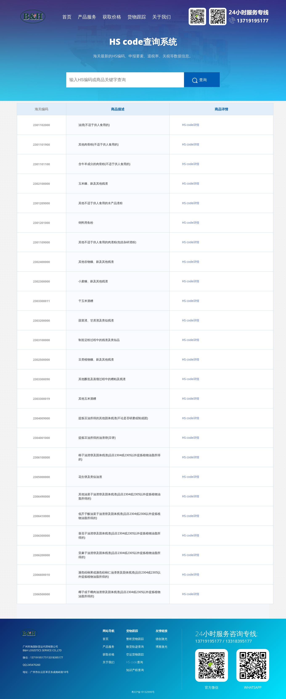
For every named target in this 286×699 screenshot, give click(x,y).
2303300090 (41, 379)
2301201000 (41, 223)
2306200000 (41, 555)
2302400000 (41, 262)
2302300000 (41, 281)
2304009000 (41, 418)
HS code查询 (134, 662)
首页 (67, 16)
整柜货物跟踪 (135, 639)
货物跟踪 (136, 16)
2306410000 (41, 516)
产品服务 (87, 16)
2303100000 (41, 340)
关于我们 (161, 16)
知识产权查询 (135, 670)
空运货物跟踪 (135, 654)
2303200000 (41, 320)
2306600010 (41, 575)
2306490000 (41, 496)
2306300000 (41, 536)
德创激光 (161, 639)
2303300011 (41, 301)
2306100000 (41, 457)
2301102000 (41, 125)
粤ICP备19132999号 (143, 692)
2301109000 (41, 242)
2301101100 (41, 164)
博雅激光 (161, 647)
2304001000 (41, 438)
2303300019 (41, 399)
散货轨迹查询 (135, 647)
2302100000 (41, 184)
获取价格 (112, 16)
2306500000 (41, 594)
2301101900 (41, 145)
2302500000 (41, 360)
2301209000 (41, 203)
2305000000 (41, 477)
